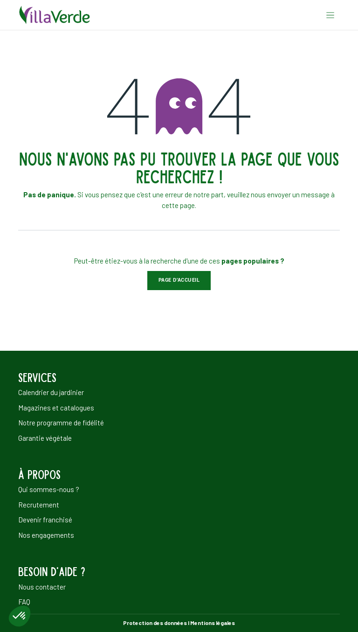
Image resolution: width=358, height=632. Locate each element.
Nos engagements (46, 535)
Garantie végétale (45, 438)
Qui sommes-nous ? (48, 489)
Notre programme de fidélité (61, 422)
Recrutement (38, 504)
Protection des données (155, 622)
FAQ (24, 601)
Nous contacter (42, 587)
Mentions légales (212, 622)
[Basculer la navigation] (330, 15)
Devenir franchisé (45, 519)
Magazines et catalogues (56, 407)
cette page (178, 205)
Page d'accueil (179, 280)
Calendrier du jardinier (51, 392)
